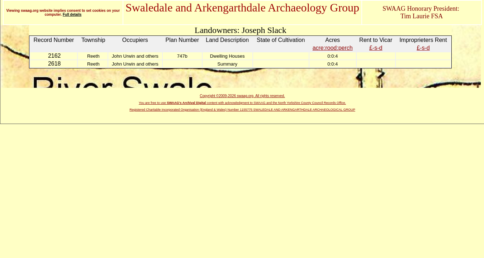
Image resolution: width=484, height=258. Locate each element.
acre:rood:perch (333, 48)
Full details (72, 14)
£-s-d (375, 48)
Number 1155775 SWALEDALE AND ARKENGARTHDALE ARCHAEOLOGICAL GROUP (291, 109)
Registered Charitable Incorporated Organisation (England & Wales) (178, 109)
